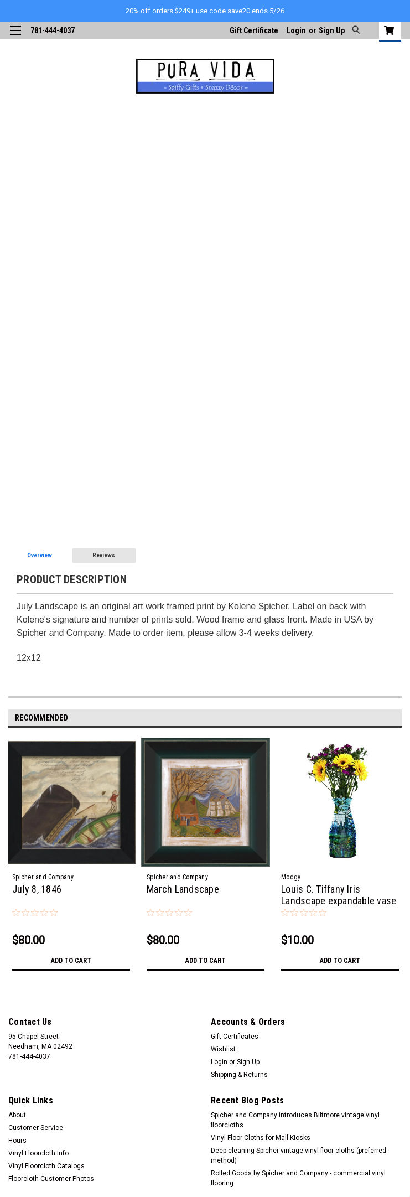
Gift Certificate (254, 30)
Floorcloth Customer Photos (51, 1179)
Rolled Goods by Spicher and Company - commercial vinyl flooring (298, 1178)
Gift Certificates (234, 1036)
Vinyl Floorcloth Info (38, 1153)
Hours (17, 1140)
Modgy (290, 877)
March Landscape (183, 889)
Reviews (103, 555)
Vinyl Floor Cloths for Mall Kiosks (260, 1138)
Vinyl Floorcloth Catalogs (46, 1166)
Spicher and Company (43, 877)
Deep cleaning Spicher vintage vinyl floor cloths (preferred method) (298, 1155)
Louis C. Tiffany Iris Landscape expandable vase (338, 894)
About (17, 1115)
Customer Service (35, 1128)
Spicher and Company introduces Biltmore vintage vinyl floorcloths (295, 1120)
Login (296, 30)
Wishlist (223, 1049)
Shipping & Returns (239, 1075)
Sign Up (332, 30)
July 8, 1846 (36, 889)
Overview (39, 555)
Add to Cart (71, 960)
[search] (354, 30)
